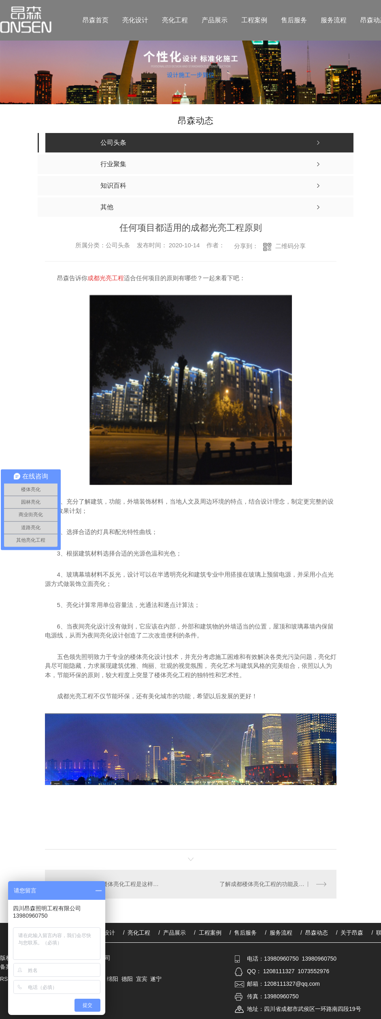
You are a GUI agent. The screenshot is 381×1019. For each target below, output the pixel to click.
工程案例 (254, 20)
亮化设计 (135, 20)
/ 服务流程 (278, 932)
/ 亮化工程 (137, 932)
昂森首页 (96, 20)
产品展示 (215, 20)
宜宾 (141, 979)
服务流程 (334, 20)
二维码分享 (290, 245)
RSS (6, 979)
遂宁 (156, 979)
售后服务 (294, 20)
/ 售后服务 (243, 932)
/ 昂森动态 (314, 932)
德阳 (127, 979)
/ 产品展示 (172, 932)
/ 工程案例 (207, 932)
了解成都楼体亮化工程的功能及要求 (264, 884)
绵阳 (112, 979)
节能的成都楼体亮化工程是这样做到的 (118, 884)
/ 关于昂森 (350, 932)
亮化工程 (175, 20)
